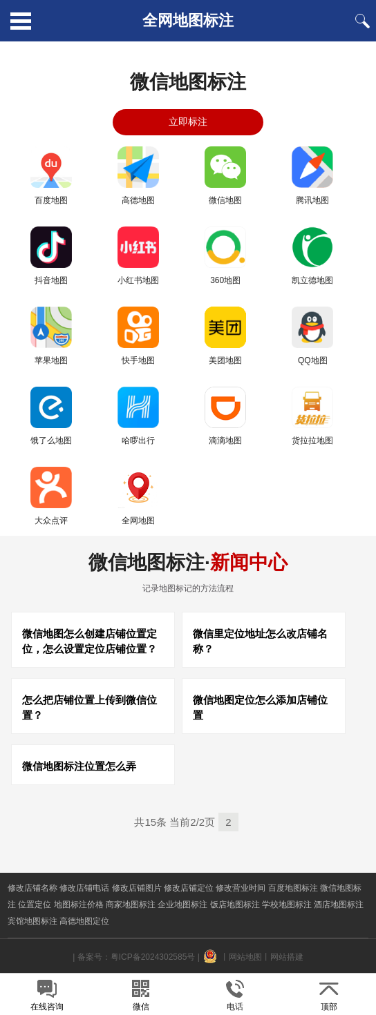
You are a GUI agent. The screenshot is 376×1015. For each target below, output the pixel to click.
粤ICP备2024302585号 (153, 957)
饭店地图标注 (235, 904)
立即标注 (188, 121)
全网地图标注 (188, 20)
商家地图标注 (131, 904)
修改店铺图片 (137, 888)
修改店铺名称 (32, 888)
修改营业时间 (240, 888)
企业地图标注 (182, 904)
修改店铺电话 (84, 888)
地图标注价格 (79, 904)
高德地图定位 (84, 921)
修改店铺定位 (189, 888)
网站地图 (245, 957)
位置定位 (34, 904)
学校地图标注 (287, 904)
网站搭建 (286, 957)
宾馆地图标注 (32, 921)
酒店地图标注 (339, 904)
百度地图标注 (293, 888)
